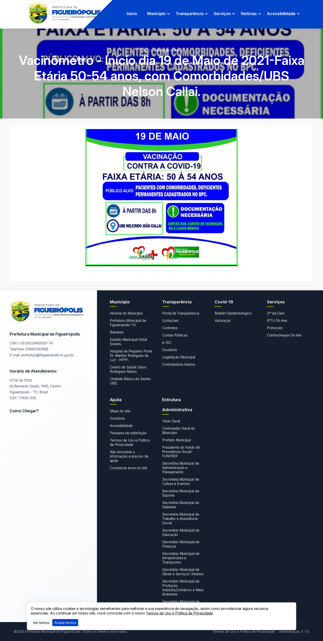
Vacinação (223, 320)
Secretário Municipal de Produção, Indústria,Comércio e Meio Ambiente (183, 587)
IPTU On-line (277, 320)
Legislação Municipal (178, 357)
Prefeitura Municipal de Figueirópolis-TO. (128, 322)
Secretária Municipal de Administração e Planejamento (180, 467)
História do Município (126, 313)
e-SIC (167, 342)
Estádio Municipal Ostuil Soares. (128, 341)
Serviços (222, 13)
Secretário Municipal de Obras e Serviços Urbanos (183, 571)
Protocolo (275, 328)
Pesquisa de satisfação (128, 433)
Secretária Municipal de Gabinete (180, 505)
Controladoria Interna (178, 364)
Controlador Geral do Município (178, 430)
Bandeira (117, 332)
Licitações (170, 320)
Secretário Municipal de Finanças (180, 544)
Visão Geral (171, 421)
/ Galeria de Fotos (165, 50)
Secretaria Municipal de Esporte (180, 493)
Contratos (170, 328)
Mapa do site (120, 411)
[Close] (65, 622)
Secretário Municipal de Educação (180, 532)
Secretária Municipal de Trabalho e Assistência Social (180, 518)
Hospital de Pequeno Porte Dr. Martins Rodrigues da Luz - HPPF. (131, 355)
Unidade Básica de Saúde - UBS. (131, 381)
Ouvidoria (169, 350)
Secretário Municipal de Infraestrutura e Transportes (180, 557)
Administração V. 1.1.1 (294, 631)
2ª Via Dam (276, 313)
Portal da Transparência (180, 313)
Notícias (249, 13)
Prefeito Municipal (176, 440)
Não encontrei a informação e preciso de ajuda (129, 456)
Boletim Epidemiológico (233, 313)
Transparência (190, 13)
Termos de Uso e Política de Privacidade (130, 442)
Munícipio (156, 13)
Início (132, 13)
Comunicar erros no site (128, 468)
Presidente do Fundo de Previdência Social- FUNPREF (181, 451)
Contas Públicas (175, 335)
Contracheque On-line (284, 335)
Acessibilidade (281, 13)
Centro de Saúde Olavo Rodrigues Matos (128, 369)
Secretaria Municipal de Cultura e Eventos (180, 481)
